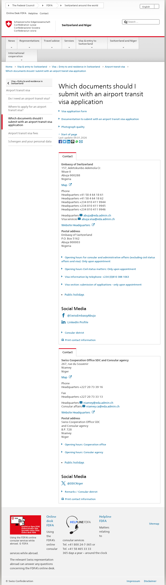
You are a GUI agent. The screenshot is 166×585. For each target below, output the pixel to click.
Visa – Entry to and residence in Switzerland (76, 66)
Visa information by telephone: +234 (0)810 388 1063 (96, 276)
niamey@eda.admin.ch (98, 402)
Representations (30, 44)
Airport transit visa (115, 66)
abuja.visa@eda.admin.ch (98, 219)
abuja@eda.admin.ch (97, 215)
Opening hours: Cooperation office (85, 444)
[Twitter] (65, 141)
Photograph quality (73, 126)
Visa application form (74, 111)
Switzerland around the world (81, 5)
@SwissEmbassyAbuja (81, 315)
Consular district (74, 332)
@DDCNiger (75, 483)
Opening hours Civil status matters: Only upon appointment (100, 269)
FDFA (49, 5)
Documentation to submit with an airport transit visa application (100, 119)
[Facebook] (61, 141)
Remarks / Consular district (80, 491)
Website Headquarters (78, 225)
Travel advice (52, 44)
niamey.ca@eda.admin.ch (103, 406)
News (11, 44)
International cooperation (21, 56)
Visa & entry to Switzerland (91, 44)
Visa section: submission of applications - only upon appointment (103, 284)
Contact (66, 156)
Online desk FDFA (51, 521)
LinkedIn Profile (78, 322)
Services (69, 44)
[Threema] (73, 141)
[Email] (81, 141)
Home (9, 66)
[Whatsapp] (77, 141)
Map (66, 185)
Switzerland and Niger (123, 44)
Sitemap (154, 523)
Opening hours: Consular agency (83, 452)
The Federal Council (23, 5)
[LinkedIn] (69, 141)
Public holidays (74, 294)
